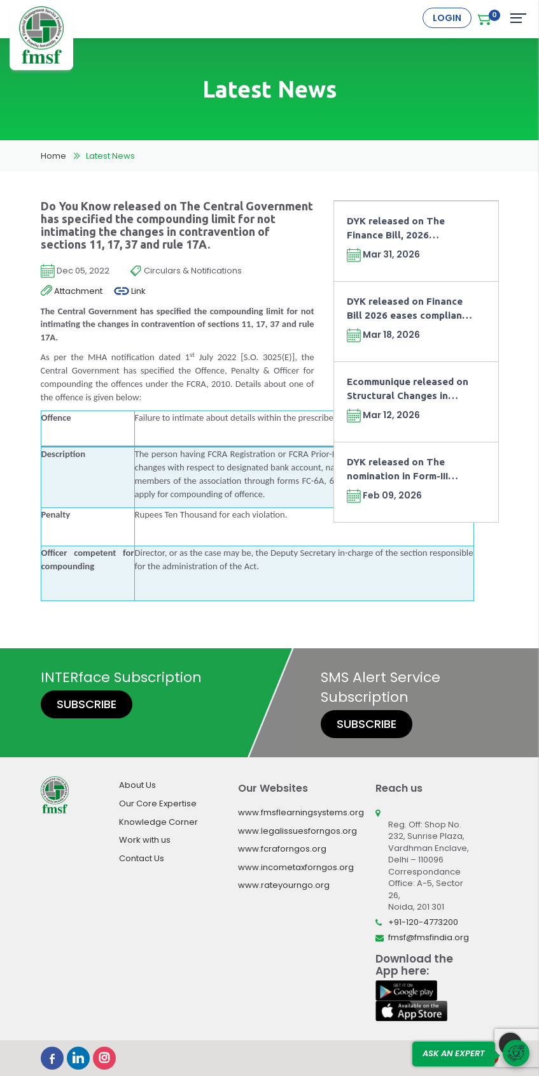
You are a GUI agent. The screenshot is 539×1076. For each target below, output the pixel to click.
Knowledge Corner (158, 822)
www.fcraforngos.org (282, 849)
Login (447, 17)
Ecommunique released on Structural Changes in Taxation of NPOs (407, 389)
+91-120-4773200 (423, 922)
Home (53, 156)
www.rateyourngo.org (284, 885)
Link (130, 291)
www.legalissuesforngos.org (297, 831)
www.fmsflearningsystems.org (301, 812)
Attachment (71, 291)
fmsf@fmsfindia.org (428, 937)
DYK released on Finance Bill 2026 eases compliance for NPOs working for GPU (410, 309)
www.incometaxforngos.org (296, 867)
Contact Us (141, 858)
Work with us (145, 840)
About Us (137, 785)
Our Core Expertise (158, 803)
